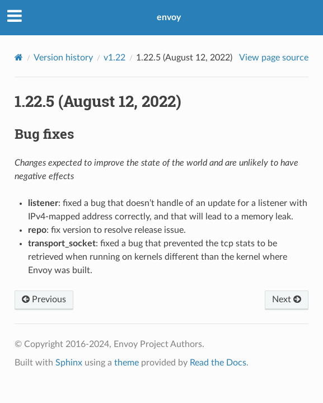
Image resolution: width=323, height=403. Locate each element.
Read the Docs (218, 362)
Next (286, 299)
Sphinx (68, 362)
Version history (63, 57)
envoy (169, 17)
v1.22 (114, 57)
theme (126, 362)
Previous (44, 299)
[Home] (19, 57)
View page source (273, 57)
